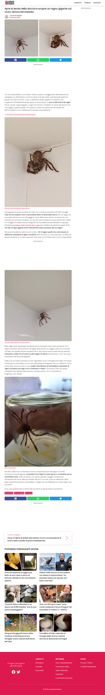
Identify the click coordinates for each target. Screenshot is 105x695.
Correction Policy (62, 666)
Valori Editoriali (61, 670)
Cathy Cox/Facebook (10, 468)
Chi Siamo (40, 663)
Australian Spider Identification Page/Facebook (21, 114)
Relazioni (96, 3)
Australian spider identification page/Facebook (17, 208)
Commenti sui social (64, 678)
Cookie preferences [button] (88, 666)
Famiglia (87, 3)
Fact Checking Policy (64, 663)
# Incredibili (19, 493)
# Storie (29, 493)
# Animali (9, 493)
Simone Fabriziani (16, 15)
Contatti (39, 666)
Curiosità (77, 3)
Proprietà (59, 674)
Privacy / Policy (86, 663)
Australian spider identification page (26, 225)
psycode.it (40, 670)
